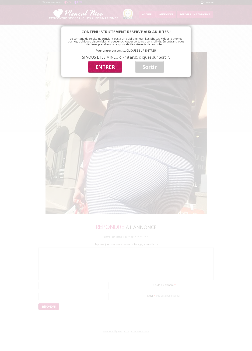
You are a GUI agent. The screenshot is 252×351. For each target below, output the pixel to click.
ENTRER (105, 67)
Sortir (149, 67)
